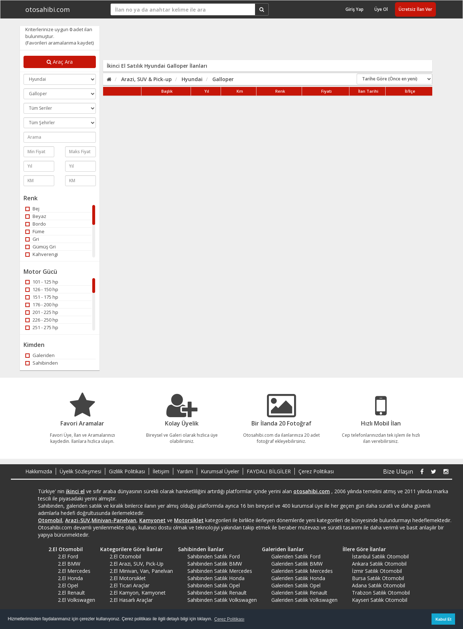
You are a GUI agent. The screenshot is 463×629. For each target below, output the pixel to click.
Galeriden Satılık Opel (295, 585)
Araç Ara (60, 61)
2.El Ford (68, 556)
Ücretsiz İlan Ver (415, 9)
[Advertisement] (263, 42)
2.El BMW (69, 563)
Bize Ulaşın (398, 471)
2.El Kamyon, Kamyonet (138, 592)
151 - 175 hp (41, 297)
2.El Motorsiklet (128, 578)
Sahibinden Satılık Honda (216, 578)
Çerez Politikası (316, 471)
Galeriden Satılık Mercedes (302, 570)
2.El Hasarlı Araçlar (131, 599)
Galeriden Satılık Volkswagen (304, 599)
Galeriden (40, 355)
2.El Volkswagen (76, 599)
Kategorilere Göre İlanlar (129, 549)
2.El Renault (71, 592)
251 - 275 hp (41, 327)
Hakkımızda (38, 471)
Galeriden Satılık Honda (298, 578)
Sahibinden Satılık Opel (213, 585)
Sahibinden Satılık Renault (217, 592)
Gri (32, 239)
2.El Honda (70, 578)
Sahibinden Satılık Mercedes (219, 570)
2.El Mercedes (74, 570)
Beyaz (35, 216)
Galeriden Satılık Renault (299, 592)
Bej (32, 208)
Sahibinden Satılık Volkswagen (222, 599)
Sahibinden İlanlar (198, 549)
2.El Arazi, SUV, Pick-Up (136, 563)
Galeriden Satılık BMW (297, 563)
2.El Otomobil (63, 549)
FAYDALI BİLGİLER (269, 471)
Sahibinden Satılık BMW (214, 563)
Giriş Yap (354, 9)
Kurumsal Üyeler (220, 471)
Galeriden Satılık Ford (295, 556)
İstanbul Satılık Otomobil (380, 556)
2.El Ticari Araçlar (129, 585)
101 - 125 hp (41, 281)
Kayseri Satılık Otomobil (379, 599)
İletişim (161, 471)
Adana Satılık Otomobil (378, 585)
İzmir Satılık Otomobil (377, 570)
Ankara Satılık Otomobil (379, 563)
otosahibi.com (47, 9)
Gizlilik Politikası (127, 471)
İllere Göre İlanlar (361, 549)
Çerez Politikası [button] (229, 619)
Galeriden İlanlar (280, 549)
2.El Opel (68, 585)
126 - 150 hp (41, 289)
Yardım (185, 471)
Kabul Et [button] (443, 619)
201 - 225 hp (41, 312)
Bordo (35, 224)
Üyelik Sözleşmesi (80, 471)
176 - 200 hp (41, 304)
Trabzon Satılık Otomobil (381, 592)
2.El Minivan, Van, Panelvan (141, 570)
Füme (34, 231)
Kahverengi (41, 254)
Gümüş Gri (40, 246)
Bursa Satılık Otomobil (378, 578)
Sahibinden (41, 363)
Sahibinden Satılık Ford (213, 556)
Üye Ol (381, 9)
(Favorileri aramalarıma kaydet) (59, 42)
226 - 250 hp (41, 319)
